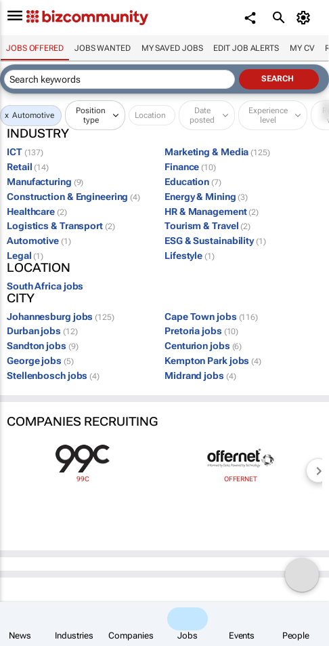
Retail (28, 166)
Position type (91, 115)
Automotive (33, 115)
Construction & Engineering (73, 196)
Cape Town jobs (211, 316)
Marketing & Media (217, 151)
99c (82, 479)
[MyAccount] (305, 17)
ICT (25, 151)
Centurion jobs (203, 345)
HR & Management (211, 211)
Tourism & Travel (207, 225)
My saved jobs (172, 48)
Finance (190, 166)
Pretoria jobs (201, 330)
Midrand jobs (200, 375)
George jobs (40, 360)
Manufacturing (45, 181)
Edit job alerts (246, 48)
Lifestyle (189, 255)
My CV (302, 48)
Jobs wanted (102, 48)
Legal (25, 255)
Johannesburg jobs (60, 316)
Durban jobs (42, 330)
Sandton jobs (42, 345)
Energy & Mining (206, 196)
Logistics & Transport (61, 225)
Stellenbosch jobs (53, 375)
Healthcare (37, 211)
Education (192, 181)
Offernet (240, 479)
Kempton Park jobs (212, 360)
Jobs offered (35, 48)
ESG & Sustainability (215, 240)
